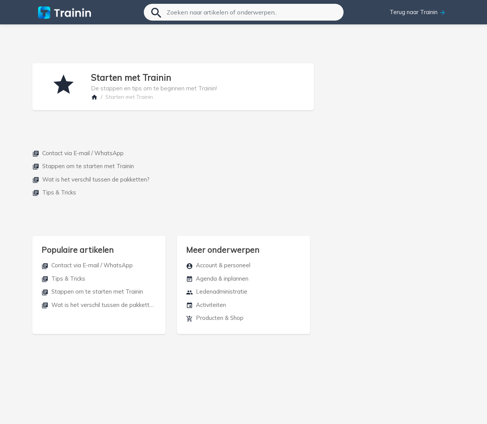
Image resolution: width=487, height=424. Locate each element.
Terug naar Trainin (418, 12)
